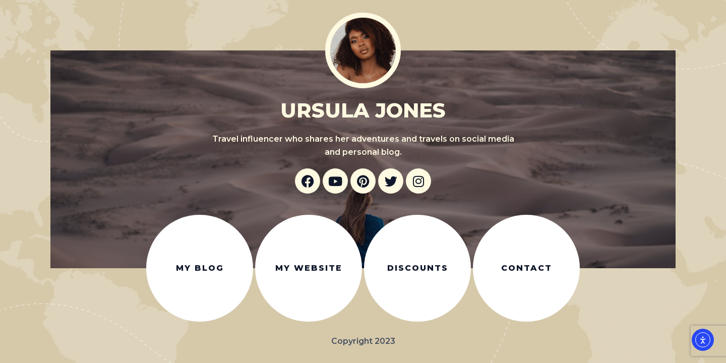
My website (308, 268)
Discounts (417, 268)
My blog (200, 268)
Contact (526, 268)
